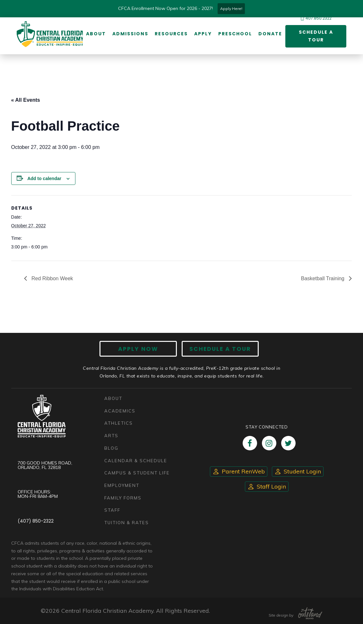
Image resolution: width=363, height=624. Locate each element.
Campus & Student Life (137, 472)
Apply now (138, 349)
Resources (171, 33)
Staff (112, 510)
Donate (270, 33)
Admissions (130, 33)
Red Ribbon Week (51, 278)
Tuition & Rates (126, 522)
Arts (111, 435)
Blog (111, 448)
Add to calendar (44, 178)
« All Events (25, 100)
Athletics (118, 423)
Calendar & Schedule (135, 460)
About (96, 33)
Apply (203, 33)
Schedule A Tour (220, 349)
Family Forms (123, 497)
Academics (119, 410)
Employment (121, 485)
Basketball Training (323, 278)
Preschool (235, 33)
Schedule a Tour (316, 36)
